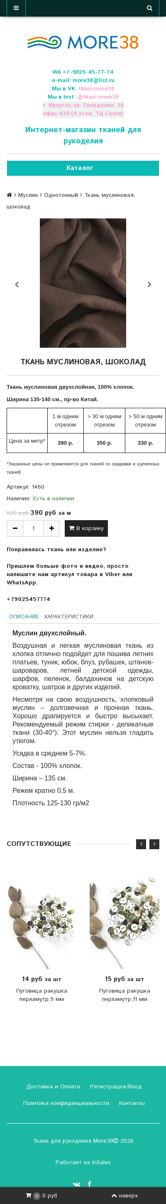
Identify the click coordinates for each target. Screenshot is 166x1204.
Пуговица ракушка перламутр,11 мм (124, 995)
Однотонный (61, 195)
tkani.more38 (96, 89)
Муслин (28, 195)
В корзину (86, 528)
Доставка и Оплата (52, 1087)
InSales (101, 1162)
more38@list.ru (94, 81)
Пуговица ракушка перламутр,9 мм (41, 995)
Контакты (131, 1103)
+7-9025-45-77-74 (88, 72)
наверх (124, 1196)
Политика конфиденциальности (65, 1103)
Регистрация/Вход (115, 1087)
